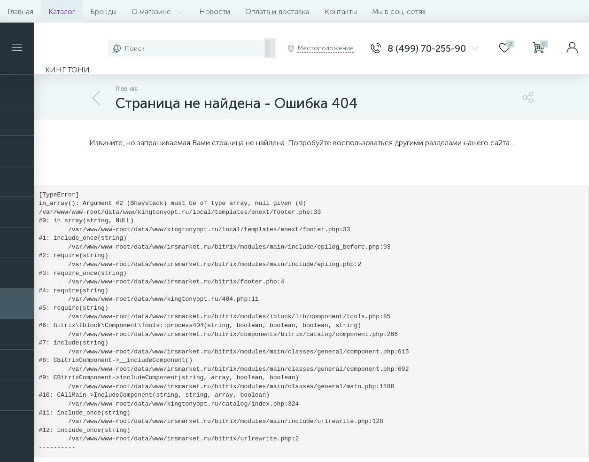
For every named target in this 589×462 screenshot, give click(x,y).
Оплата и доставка (277, 11)
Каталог (61, 11)
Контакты (341, 11)
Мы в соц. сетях (399, 11)
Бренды (103, 11)
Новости (214, 11)
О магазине (158, 11)
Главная (20, 11)
